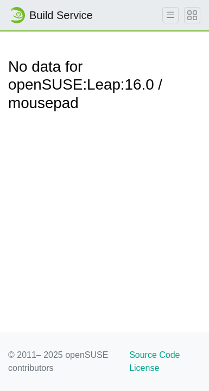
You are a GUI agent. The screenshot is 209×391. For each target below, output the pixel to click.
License (144, 368)
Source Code (154, 355)
